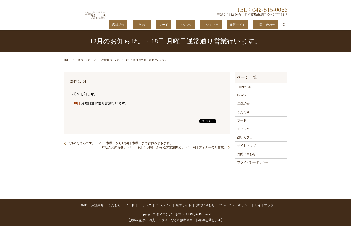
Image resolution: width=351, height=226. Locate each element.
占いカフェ (226, 24)
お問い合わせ (268, 24)
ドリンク (207, 24)
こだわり (175, 24)
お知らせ (84, 59)
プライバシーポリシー (252, 162)
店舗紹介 (157, 24)
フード (190, 24)
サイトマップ (246, 145)
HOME (241, 95)
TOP (66, 59)
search (284, 24)
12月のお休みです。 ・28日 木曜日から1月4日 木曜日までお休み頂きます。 (120, 143)
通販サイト (246, 24)
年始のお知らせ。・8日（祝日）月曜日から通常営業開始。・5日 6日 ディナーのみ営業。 (164, 147)
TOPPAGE (244, 87)
